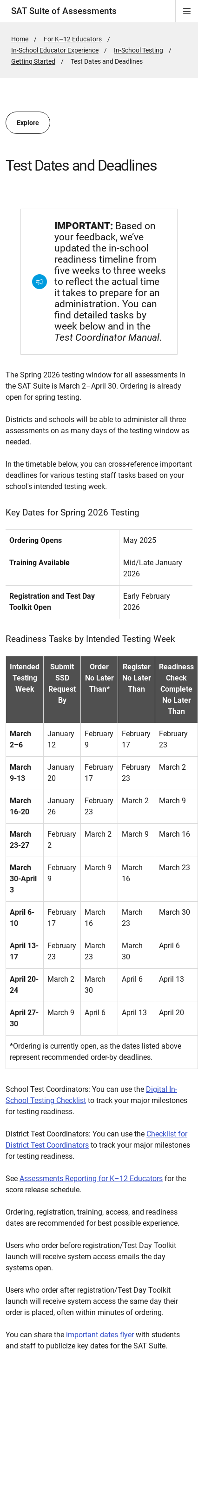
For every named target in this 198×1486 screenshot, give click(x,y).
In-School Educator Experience (55, 50)
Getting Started (33, 61)
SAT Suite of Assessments (64, 11)
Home (19, 39)
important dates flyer (100, 1334)
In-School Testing (138, 50)
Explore (28, 122)
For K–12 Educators (73, 39)
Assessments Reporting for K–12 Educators (91, 1178)
